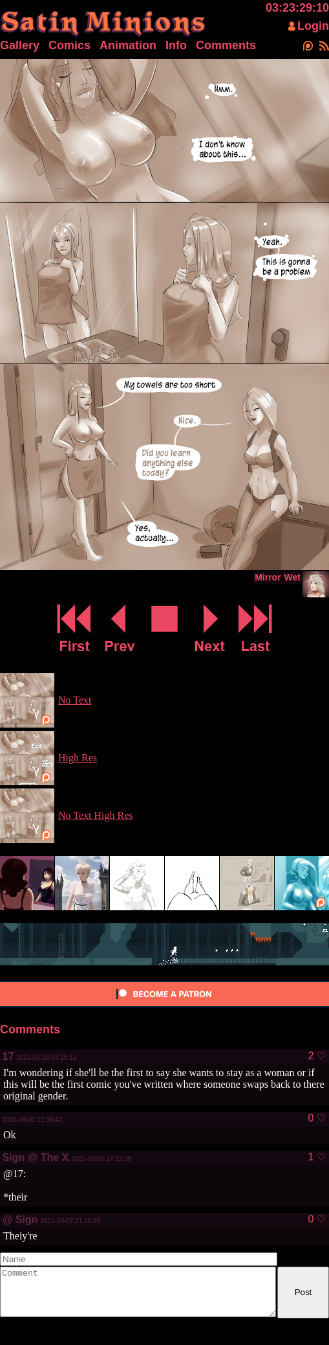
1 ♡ (316, 1157)
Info (176, 45)
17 (8, 1056)
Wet (292, 577)
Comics (69, 45)
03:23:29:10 (297, 7)
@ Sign (20, 1219)
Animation (128, 45)
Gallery (19, 45)
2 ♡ (316, 1056)
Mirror (268, 577)
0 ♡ (316, 1118)
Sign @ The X (36, 1157)
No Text (74, 700)
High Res (77, 757)
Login (313, 25)
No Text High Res (95, 815)
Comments (226, 45)
